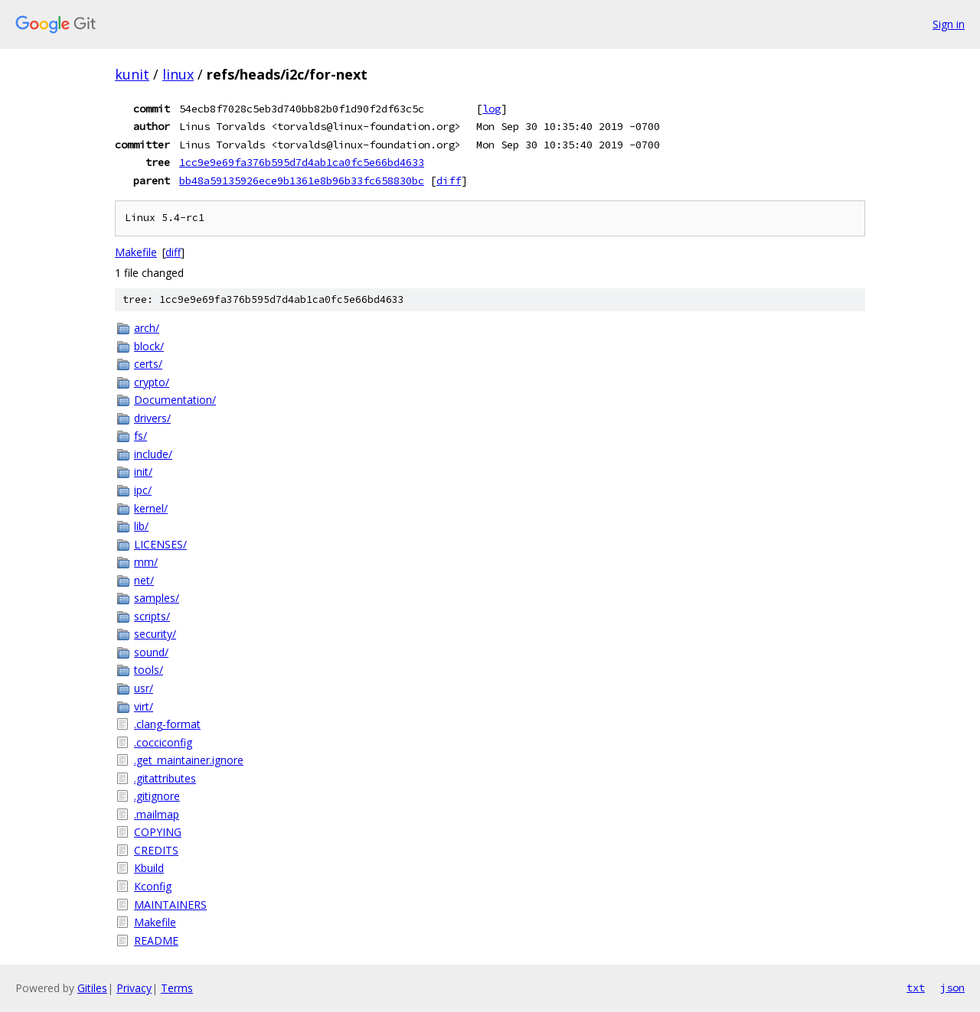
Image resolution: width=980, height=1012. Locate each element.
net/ (144, 580)
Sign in (949, 24)
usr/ (143, 688)
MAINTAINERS (170, 904)
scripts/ (152, 616)
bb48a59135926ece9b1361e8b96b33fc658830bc (301, 180)
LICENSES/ (160, 544)
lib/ (141, 526)
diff (448, 180)
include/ (153, 454)
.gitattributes (165, 778)
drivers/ (152, 418)
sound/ (151, 652)
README (156, 940)
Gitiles (92, 988)
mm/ (146, 562)
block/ (149, 346)
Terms (177, 988)
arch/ (146, 328)
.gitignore (157, 796)
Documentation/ (175, 399)
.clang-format (167, 724)
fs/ (140, 435)
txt (915, 987)
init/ (143, 471)
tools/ (148, 669)
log (491, 109)
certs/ (148, 363)
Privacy (134, 988)
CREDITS (156, 850)
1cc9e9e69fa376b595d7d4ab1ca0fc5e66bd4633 (301, 162)
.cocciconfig (163, 742)
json (952, 987)
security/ (155, 633)
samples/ (156, 598)
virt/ (143, 706)
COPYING (157, 832)
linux (178, 74)
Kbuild (149, 868)
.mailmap (156, 814)
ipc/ (143, 490)
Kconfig (153, 886)
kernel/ (151, 508)
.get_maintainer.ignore (188, 760)
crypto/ (151, 382)
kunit (132, 74)
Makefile (136, 252)
